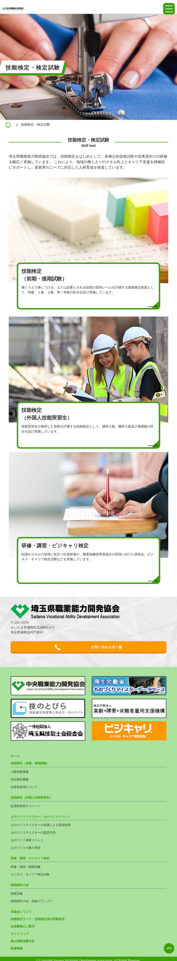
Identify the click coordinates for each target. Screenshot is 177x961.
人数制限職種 (20, 773)
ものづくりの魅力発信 (27, 847)
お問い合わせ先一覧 (88, 647)
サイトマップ (20, 931)
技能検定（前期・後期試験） (32, 765)
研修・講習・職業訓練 (27, 866)
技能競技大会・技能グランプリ (33, 899)
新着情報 (17, 945)
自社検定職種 (20, 780)
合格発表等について (25, 788)
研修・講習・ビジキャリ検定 (32, 857)
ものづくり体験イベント (28, 840)
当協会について (22, 909)
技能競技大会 (20, 883)
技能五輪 (17, 891)
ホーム (15, 758)
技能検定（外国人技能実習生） (33, 798)
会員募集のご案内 (23, 923)
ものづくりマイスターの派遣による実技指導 (43, 825)
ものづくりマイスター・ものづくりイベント (43, 817)
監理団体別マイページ (27, 806)
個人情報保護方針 (23, 938)
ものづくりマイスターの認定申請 (35, 832)
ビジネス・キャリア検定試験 (32, 873)
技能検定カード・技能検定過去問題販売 (40, 916)
